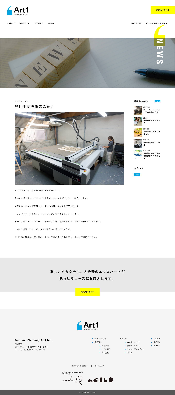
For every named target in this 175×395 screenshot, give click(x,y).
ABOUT (11, 24)
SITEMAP (99, 366)
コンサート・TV (133, 342)
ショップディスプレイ (135, 349)
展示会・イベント (134, 345)
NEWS (51, 24)
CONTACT (162, 10)
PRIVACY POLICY (79, 366)
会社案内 (157, 345)
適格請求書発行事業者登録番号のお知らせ (151, 156)
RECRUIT (136, 24)
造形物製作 (106, 349)
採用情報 (157, 342)
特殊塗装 (105, 352)
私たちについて (100, 338)
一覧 (157, 101)
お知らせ (157, 338)
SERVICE (25, 24)
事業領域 (98, 342)
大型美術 (105, 345)
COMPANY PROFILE (157, 24)
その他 (129, 352)
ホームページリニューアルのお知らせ (151, 110)
